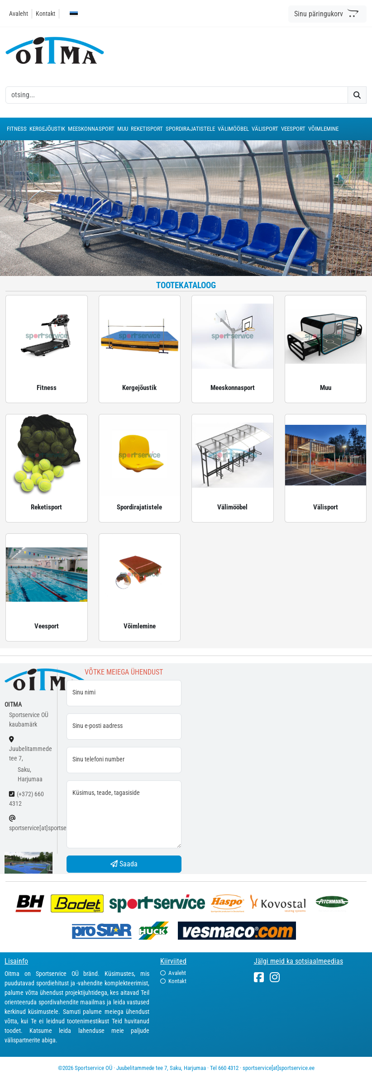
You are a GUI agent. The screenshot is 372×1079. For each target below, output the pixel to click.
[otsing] (176, 95)
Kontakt (45, 13)
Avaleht (18, 13)
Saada (124, 864)
